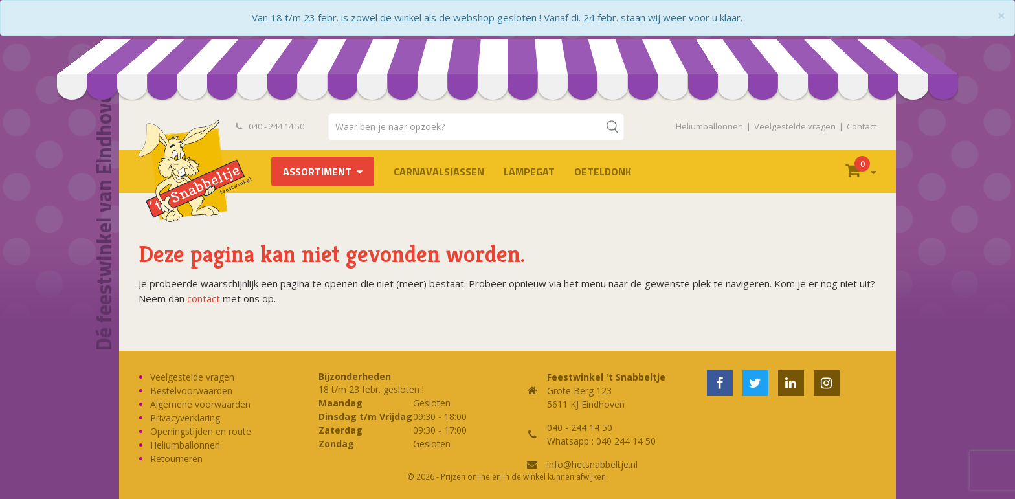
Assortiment (317, 171)
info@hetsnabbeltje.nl (592, 464)
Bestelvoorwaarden (191, 390)
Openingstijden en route (200, 431)
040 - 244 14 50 (270, 126)
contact (203, 298)
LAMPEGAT (529, 171)
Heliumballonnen (709, 126)
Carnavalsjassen (439, 171)
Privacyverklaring (185, 418)
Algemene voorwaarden (200, 404)
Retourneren (176, 458)
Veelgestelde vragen (795, 126)
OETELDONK (602, 171)
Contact (861, 126)
